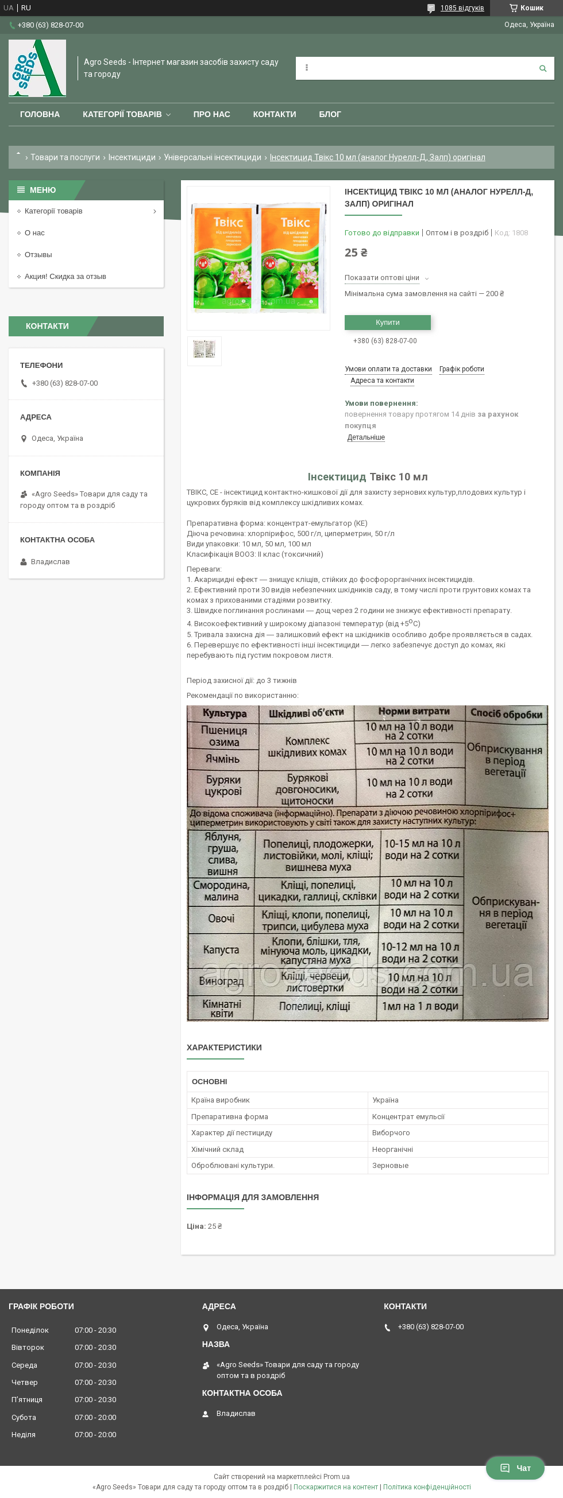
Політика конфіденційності (427, 1487)
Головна (40, 114)
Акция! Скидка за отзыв (65, 276)
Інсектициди (132, 157)
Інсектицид (337, 477)
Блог (330, 114)
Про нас (212, 114)
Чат (515, 1468)
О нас (35, 232)
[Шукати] (542, 68)
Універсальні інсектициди (212, 157)
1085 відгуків (462, 8)
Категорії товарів (122, 114)
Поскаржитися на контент (336, 1487)
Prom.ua (336, 1477)
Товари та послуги (65, 157)
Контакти (274, 114)
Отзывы (38, 254)
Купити (388, 322)
